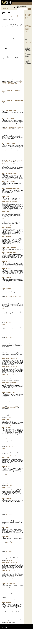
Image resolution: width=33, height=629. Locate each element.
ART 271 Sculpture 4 (6, 536)
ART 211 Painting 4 (5, 419)
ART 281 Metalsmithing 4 (7, 553)
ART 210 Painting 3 (5, 410)
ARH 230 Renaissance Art (7, 130)
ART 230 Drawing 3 (6, 448)
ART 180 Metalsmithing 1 (7, 339)
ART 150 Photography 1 (6, 277)
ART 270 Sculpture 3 (6, 527)
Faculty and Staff (20, 16)
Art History (15, 21)
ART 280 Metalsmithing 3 (7, 545)
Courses (8, 16)
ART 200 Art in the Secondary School (9, 382)
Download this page (20, 17)
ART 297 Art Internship (6, 591)
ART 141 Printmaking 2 (6, 268)
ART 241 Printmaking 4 (6, 477)
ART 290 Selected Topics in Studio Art (9, 562)
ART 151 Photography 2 (6, 288)
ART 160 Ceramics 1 (6, 308)
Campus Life (27, 31)
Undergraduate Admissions (27, 29)
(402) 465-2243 (27, 41)
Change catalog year (5, 8)
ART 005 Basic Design (6, 196)
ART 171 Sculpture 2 (6, 331)
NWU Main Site (28, 3)
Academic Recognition (27, 18)
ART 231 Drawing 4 (6, 457)
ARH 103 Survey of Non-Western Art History (10, 85)
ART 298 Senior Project (6, 602)
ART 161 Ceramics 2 (6, 316)
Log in (30, 0)
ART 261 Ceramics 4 (6, 516)
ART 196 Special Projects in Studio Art (9, 374)
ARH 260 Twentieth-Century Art (8, 163)
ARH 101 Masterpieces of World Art (9, 74)
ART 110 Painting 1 (5, 211)
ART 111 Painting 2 (5, 218)
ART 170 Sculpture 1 (6, 324)
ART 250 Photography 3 (6, 487)
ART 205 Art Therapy (6, 401)
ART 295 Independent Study (7, 578)
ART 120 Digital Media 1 (6, 227)
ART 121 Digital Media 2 (6, 236)
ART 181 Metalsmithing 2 (7, 348)
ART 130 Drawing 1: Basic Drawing (9, 247)
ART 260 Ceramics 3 (6, 507)
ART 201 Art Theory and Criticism (8, 392)
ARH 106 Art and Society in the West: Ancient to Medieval (11, 91)
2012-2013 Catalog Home (28, 12)
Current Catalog (21, 3)
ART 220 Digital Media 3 (6, 427)
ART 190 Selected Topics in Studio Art (9, 358)
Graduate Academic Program (28, 23)
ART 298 (7, 622)
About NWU (27, 32)
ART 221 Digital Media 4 (6, 438)
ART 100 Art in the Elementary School (9, 201)
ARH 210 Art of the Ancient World (8, 118)
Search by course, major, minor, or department (22, 7)
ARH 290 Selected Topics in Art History (9, 173)
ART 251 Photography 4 (6, 498)
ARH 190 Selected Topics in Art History (9, 110)
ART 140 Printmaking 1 (6, 261)
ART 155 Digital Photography (17, 296)
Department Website (14, 16)
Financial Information (27, 21)
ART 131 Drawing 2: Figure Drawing (9, 252)
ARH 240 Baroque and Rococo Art (8, 143)
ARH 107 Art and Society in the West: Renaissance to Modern (12, 101)
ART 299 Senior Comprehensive (8, 614)
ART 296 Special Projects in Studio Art (9, 583)
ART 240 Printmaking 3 (6, 466)
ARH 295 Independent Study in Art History (10, 188)
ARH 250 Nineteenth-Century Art (8, 153)
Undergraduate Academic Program (28, 26)
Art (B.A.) (4, 21)
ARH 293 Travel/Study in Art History (9, 181)
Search (29, 8)
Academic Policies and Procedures (28, 15)
